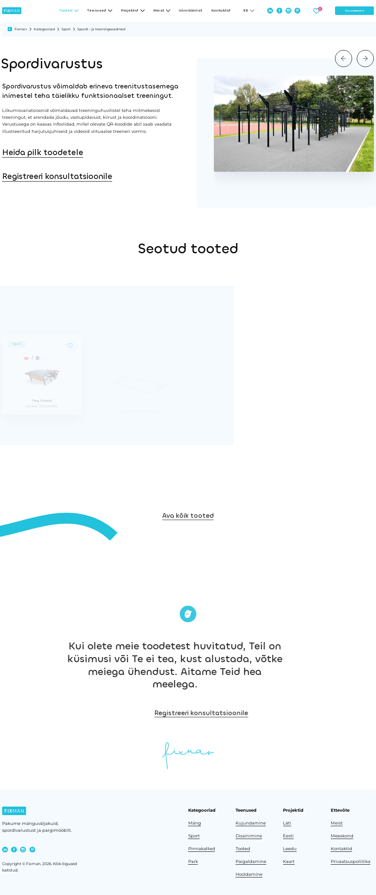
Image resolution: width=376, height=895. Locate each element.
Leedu (290, 848)
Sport (65, 29)
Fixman (21, 29)
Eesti (288, 835)
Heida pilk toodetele (42, 152)
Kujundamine (251, 822)
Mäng (194, 822)
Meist (337, 822)
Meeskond (342, 835)
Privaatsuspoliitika (350, 861)
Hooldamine (249, 874)
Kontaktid (220, 11)
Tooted (243, 848)
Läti (287, 822)
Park (193, 861)
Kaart (288, 861)
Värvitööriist (190, 11)
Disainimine (249, 835)
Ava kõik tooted (188, 529)
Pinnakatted (201, 848)
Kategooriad (44, 29)
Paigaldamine (251, 861)
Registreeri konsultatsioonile (57, 176)
